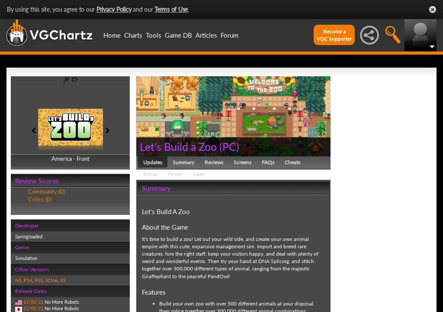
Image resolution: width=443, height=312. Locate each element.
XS (63, 280)
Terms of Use (171, 9)
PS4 (28, 280)
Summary (183, 162)
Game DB (178, 35)
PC (229, 146)
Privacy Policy (114, 9)
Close (432, 9)
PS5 (39, 280)
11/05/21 (33, 302)
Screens (242, 162)
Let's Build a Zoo (178, 146)
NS (18, 280)
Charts (133, 35)
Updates (152, 162)
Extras (150, 174)
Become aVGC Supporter (334, 35)
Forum (229, 35)
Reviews (214, 162)
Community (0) (46, 191)
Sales (198, 174)
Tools (153, 35)
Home (112, 35)
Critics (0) (39, 199)
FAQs (268, 162)
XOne (51, 280)
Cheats (292, 162)
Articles (206, 35)
